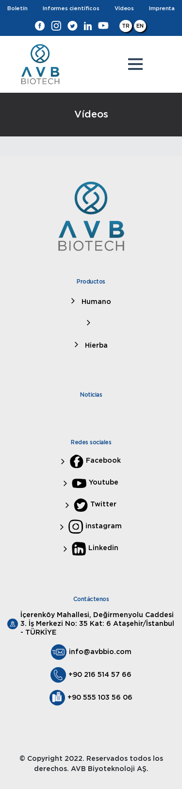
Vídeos (124, 8)
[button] (135, 64)
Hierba (95, 345)
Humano (95, 302)
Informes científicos (71, 8)
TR (126, 26)
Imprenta (162, 8)
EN (140, 26)
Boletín (17, 8)
